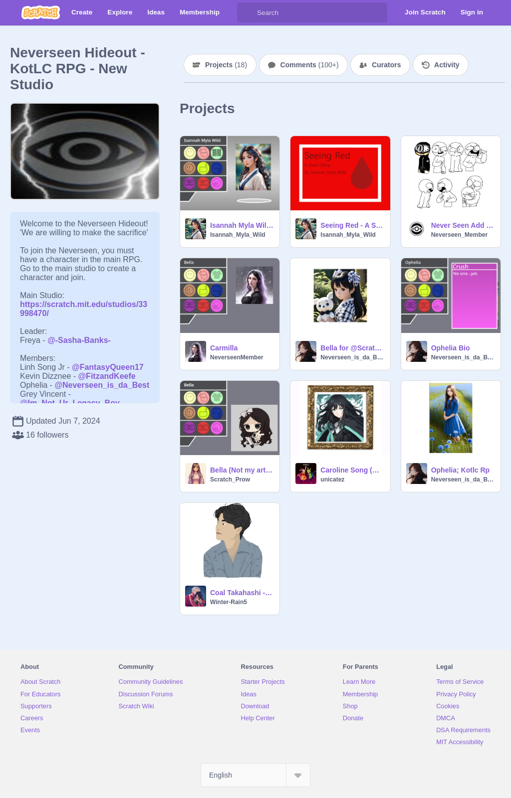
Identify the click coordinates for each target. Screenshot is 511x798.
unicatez (332, 479)
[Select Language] (255, 775)
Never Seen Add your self (463, 225)
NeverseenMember (236, 357)
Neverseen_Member (459, 234)
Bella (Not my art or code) (241, 470)
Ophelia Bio (450, 348)
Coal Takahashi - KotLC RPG (241, 593)
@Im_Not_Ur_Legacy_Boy (70, 403)
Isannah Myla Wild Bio (241, 225)
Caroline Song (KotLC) (352, 470)
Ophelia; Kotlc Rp (460, 470)
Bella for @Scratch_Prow (352, 348)
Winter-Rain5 (228, 602)
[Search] (247, 12)
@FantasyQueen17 (108, 367)
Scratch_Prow (230, 479)
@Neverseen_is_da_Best (101, 385)
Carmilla (224, 348)
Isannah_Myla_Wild (237, 234)
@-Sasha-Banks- (79, 340)
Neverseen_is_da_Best (352, 357)
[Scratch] (40, 12)
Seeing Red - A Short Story (352, 225)
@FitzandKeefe (107, 376)
